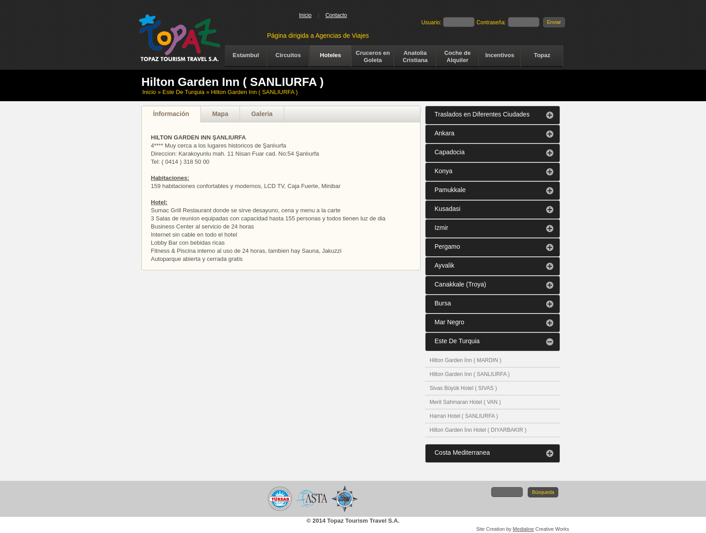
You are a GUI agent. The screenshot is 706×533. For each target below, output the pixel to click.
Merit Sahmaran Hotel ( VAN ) (465, 402)
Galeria (261, 113)
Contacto (336, 15)
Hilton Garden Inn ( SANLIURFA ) (470, 374)
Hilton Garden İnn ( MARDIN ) (465, 360)
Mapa (220, 113)
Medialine (523, 529)
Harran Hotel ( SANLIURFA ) (464, 416)
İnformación (171, 113)
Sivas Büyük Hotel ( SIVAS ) (463, 388)
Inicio (305, 15)
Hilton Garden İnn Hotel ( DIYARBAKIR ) (478, 430)
